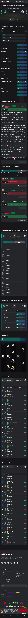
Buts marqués (6, 324)
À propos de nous (7, 569)
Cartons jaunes (4, 78)
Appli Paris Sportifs (20, 573)
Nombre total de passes (6, 81)
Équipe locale (9, 387)
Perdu (4, 320)
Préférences (23, 613)
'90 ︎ (4, 40)
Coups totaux (4, 51)
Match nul (5, 317)
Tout (3, 387)
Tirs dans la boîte (5, 58)
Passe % (3, 88)
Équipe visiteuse (18, 387)
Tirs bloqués (3, 55)
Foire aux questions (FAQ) (7, 571)
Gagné (4, 314)
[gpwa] (15, 603)
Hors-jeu (3, 71)
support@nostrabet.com (7, 596)
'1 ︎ (3, 34)
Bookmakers (10, 616)
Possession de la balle (6, 75)
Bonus (24, 616)
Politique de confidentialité (6, 578)
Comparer (18, 616)
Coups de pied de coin (6, 68)
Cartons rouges (4, 95)
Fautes (2, 65)
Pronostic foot (4, 616)
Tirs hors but (4, 48)
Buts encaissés (6, 327)
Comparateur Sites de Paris (20, 576)
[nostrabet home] (6, 554)
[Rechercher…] (20, 1)
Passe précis (4, 85)
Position (5, 310)
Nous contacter (6, 581)
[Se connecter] (23, 1)
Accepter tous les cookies (23, 611)
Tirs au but (3, 45)
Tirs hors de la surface (6, 61)
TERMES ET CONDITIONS (6, 575)
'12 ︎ (4, 37)
